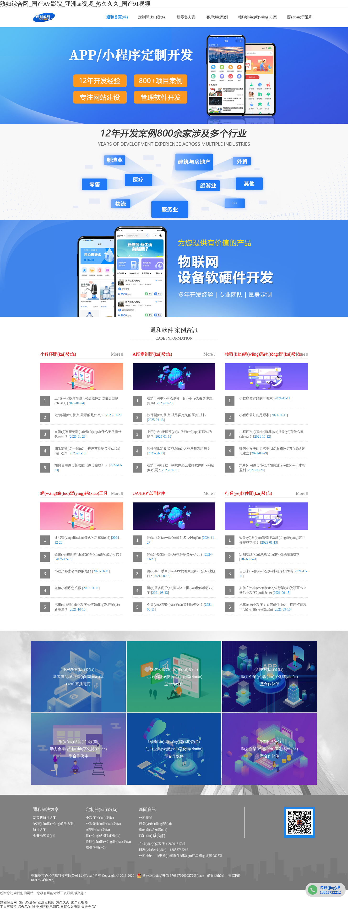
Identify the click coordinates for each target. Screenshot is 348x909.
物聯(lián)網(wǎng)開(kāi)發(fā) (108, 841)
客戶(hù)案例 (217, 17)
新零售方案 (186, 17)
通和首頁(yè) (117, 17)
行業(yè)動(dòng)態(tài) (155, 824)
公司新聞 (145, 818)
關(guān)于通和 (300, 17)
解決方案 (39, 830)
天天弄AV (88, 907)
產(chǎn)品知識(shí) (153, 830)
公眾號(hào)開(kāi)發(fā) (103, 824)
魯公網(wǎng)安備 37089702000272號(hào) (170, 875)
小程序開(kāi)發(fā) (100, 818)
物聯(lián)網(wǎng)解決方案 (53, 824)
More (117, 354)
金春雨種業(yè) (44, 835)
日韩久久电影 (70, 907)
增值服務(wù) (95, 847)
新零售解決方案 (44, 818)
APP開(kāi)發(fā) (98, 830)
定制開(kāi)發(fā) (152, 17)
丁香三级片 (8, 907)
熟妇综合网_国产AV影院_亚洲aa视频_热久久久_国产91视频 (75, 4)
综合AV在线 (26, 907)
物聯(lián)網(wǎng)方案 (257, 17)
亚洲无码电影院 (48, 907)
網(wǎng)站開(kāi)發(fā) (103, 835)
